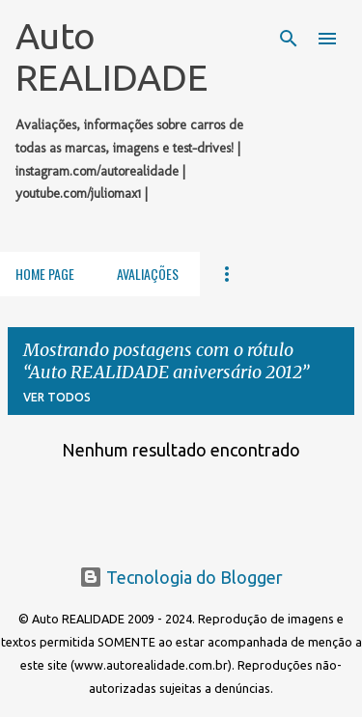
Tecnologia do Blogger (181, 577)
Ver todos (57, 397)
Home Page (44, 273)
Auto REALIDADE (111, 56)
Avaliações (148, 273)
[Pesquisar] (288, 38)
